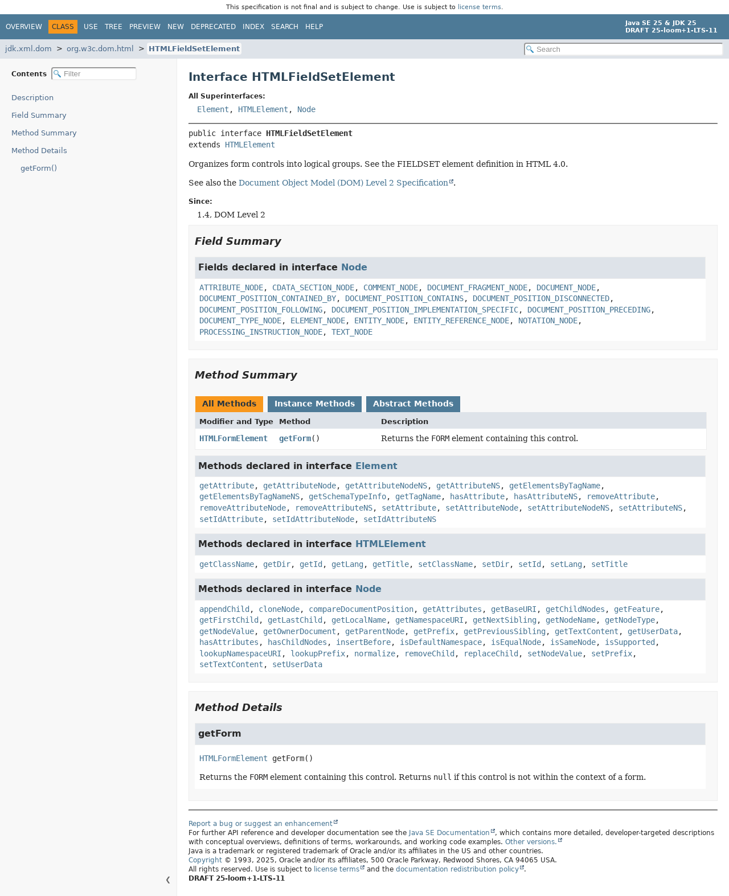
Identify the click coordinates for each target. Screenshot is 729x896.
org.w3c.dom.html (100, 48)
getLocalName (358, 619)
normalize (374, 653)
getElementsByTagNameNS (249, 496)
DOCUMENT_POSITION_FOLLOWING (260, 309)
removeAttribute (621, 496)
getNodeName (571, 619)
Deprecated (213, 27)
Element (213, 109)
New (175, 27)
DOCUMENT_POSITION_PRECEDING (588, 309)
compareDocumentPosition (361, 609)
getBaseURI (513, 609)
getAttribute (226, 485)
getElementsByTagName (554, 485)
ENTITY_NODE (379, 320)
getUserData (653, 631)
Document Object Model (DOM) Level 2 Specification (343, 182)
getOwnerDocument (299, 631)
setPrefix (611, 653)
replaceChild (491, 653)
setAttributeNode (481, 507)
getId (311, 564)
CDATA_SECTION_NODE (313, 287)
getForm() (39, 168)
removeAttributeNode (242, 507)
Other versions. (531, 842)
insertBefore (363, 642)
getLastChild (295, 619)
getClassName (226, 564)
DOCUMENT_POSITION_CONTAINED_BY (267, 298)
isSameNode (573, 642)
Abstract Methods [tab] (413, 403)
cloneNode (279, 609)
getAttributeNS (468, 485)
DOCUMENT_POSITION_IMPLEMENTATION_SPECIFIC (424, 309)
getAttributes (452, 609)
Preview (145, 27)
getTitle (390, 564)
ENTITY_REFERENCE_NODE (461, 320)
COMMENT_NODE (390, 287)
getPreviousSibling (505, 631)
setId (529, 564)
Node (306, 109)
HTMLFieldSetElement (194, 48)
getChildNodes (575, 609)
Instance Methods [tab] (315, 403)
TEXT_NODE (351, 331)
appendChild (224, 609)
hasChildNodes (297, 642)
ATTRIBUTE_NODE (231, 287)
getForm (295, 438)
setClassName (445, 564)
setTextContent (231, 664)
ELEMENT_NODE (317, 320)
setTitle (609, 564)
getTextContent (587, 631)
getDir (276, 564)
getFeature (637, 609)
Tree (113, 27)
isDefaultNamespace (441, 642)
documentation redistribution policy (457, 869)
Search (284, 27)
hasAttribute (477, 496)
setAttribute (409, 507)
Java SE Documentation (449, 833)
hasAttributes (229, 642)
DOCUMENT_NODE (566, 287)
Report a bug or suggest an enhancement (261, 824)
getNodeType (630, 619)
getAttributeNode (299, 485)
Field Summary (39, 115)
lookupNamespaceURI (240, 653)
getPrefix (433, 631)
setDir (495, 564)
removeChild (429, 653)
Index (253, 27)
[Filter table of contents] (94, 73)
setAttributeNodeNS (568, 507)
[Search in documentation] (623, 49)
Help (314, 27)
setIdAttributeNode (313, 519)
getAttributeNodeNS (386, 485)
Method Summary (44, 133)
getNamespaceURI (429, 619)
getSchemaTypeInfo (347, 496)
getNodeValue (226, 631)
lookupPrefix (317, 653)
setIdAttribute (231, 519)
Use (91, 27)
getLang (347, 564)
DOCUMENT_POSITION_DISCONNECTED (541, 298)
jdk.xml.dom (28, 48)
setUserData (297, 664)
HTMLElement (263, 109)
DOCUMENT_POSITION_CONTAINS (404, 298)
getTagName (418, 496)
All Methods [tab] (229, 403)
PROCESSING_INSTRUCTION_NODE (260, 331)
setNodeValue (554, 653)
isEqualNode (516, 642)
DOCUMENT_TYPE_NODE (240, 320)
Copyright (205, 860)
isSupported (630, 642)
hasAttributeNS (546, 496)
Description (32, 97)
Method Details (39, 150)
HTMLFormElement (233, 438)
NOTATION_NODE (548, 320)
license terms (479, 7)
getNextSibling (504, 619)
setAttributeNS (650, 507)
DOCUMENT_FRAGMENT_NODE (477, 287)
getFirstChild (229, 619)
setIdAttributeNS (399, 519)
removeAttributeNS (333, 507)
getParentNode (374, 631)
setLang (566, 564)
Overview (24, 27)
